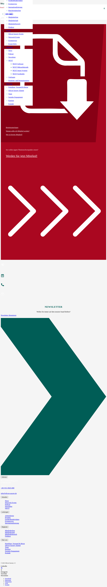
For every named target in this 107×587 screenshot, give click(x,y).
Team (7, 547)
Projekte (8, 517)
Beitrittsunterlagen (12, 127)
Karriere (8, 549)
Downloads (8, 578)
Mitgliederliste (10, 530)
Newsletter (8, 506)
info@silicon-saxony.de (9, 493)
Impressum (8, 580)
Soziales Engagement (12, 551)
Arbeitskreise (9, 516)
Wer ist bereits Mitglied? (14, 135)
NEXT (7, 508)
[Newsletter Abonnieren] (53, 397)
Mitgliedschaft (10, 532)
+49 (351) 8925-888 (7, 488)
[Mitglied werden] (53, 265)
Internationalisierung (12, 523)
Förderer (8, 536)
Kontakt (7, 553)
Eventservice (9, 521)
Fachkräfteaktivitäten (12, 519)
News (7, 501)
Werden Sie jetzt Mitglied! (21, 156)
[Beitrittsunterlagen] (53, 77)
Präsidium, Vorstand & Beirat (15, 544)
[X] (2, 568)
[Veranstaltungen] (53, 276)
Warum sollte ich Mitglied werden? (17, 131)
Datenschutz (8, 581)
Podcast (7, 504)
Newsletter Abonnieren (8, 315)
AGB (6, 583)
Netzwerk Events (11, 503)
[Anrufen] (53, 285)
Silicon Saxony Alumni (13, 545)
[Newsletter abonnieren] (53, 294)
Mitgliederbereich (11, 534)
